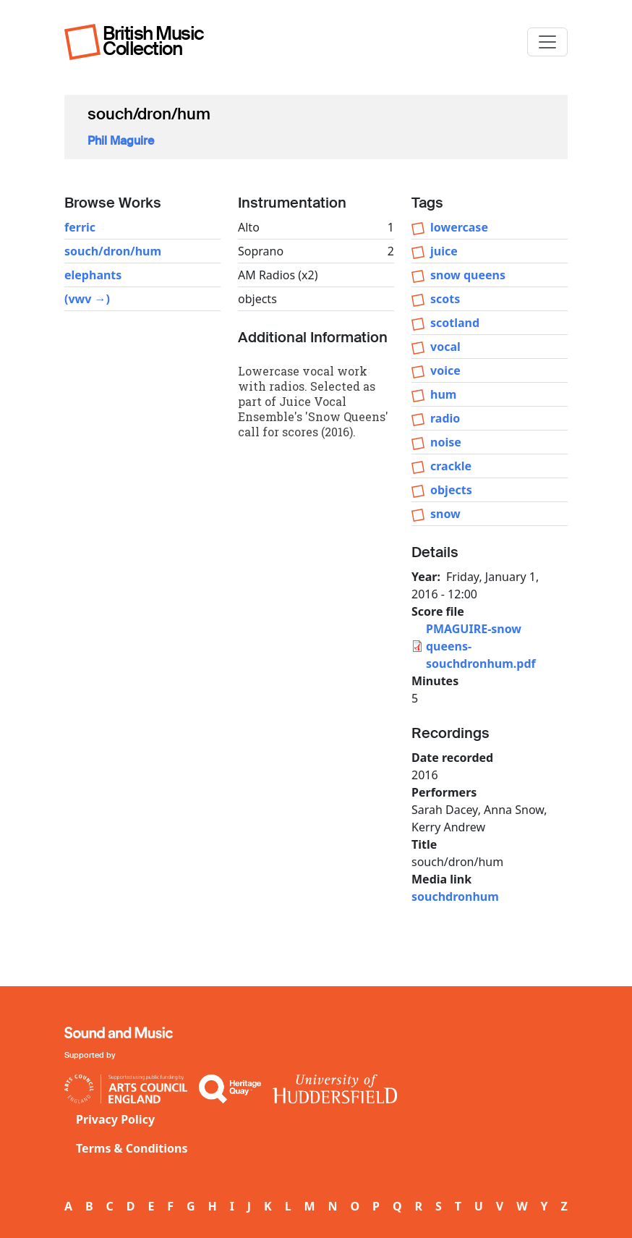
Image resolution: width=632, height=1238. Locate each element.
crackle (450, 466)
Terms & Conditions (132, 1148)
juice (444, 251)
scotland (454, 323)
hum (443, 394)
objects (451, 490)
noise (445, 442)
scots (445, 299)
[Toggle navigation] (547, 41)
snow (445, 514)
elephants (92, 275)
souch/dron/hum (112, 251)
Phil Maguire (120, 140)
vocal (445, 347)
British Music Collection (153, 41)
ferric (79, 227)
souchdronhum (455, 896)
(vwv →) (87, 299)
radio (445, 418)
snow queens (467, 275)
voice (445, 370)
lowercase (459, 227)
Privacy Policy (115, 1119)
